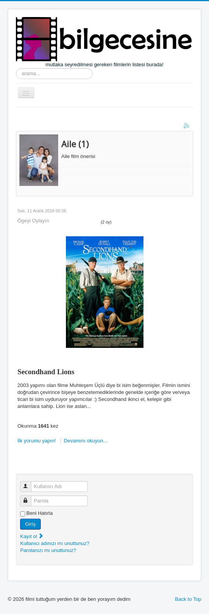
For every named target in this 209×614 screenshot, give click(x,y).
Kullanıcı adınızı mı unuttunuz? (55, 543)
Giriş (30, 524)
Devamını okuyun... (85, 441)
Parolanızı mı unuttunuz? (48, 550)
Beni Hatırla (39, 513)
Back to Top (188, 599)
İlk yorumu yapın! (37, 441)
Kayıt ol (32, 536)
